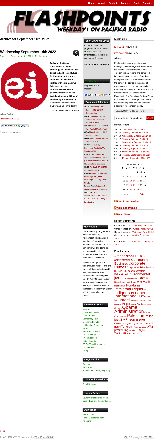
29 (138, 189)
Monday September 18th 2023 (136, 152)
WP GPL (149, 437)
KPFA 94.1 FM (121, 47)
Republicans (119, 323)
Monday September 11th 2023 (136, 158)
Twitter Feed (92, 81)
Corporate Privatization (140, 267)
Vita (126, 437)
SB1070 (139, 323)
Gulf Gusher (134, 281)
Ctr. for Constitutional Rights (95, 398)
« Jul (126, 194)
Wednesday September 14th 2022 (28, 52)
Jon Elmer (87, 367)
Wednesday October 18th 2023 (136, 136)
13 (131, 181)
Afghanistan (123, 256)
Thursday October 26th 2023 (135, 129)
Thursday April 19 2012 (142, 229)
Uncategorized (15, 132)
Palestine (135, 315)
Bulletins (147, 3)
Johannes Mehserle (138, 301)
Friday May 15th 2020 (142, 225)
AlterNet (86, 309)
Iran (148, 297)
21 (134, 185)
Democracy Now (90, 319)
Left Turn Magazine (91, 334)
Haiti (146, 282)
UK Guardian (88, 347)
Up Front (134, 327)
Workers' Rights (137, 330)
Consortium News (91, 312)
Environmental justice (132, 276)
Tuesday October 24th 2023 (135, 133)
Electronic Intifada (91, 322)
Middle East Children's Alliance (97, 401)
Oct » (142, 194)
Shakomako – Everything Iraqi (96, 370)
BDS (136, 256)
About (101, 3)
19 (127, 185)
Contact (112, 3)
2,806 (123, 111)
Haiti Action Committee (93, 325)
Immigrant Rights (128, 289)
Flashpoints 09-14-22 (9, 119)
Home (91, 3)
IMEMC (86, 328)
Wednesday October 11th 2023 (136, 142)
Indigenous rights (129, 293)
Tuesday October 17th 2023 (135, 139)
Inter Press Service (128, 201)
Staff (136, 3)
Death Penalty (120, 271)
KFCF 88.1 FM (121, 53)
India (145, 290)
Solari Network (89, 384)
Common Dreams (127, 207)
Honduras (133, 285)
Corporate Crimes (129, 265)
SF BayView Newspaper (94, 344)
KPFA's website (94, 51)
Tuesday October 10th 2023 (135, 145)
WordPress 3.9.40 (44, 437)
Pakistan (123, 316)
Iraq (116, 300)
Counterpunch (89, 315)
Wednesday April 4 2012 (143, 232)
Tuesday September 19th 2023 (136, 148)
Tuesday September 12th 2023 (136, 155)
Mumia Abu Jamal (138, 304)
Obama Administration (129, 309)
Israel (125, 300)
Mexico (126, 304)
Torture (126, 326)
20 (131, 185)
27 (131, 189)
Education (120, 274)
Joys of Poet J (89, 414)
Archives (125, 3)
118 (134, 111)
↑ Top (2, 431)
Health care (119, 286)
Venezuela (143, 327)
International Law (130, 296)
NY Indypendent (90, 338)
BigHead (86, 364)
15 (138, 181)
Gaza (141, 278)
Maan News (123, 214)
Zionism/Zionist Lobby (126, 333)
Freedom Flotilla (131, 278)
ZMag (85, 350)
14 (134, 181)
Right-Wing (130, 323)
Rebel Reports (89, 341)
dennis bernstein (136, 271)
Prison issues (135, 319)
